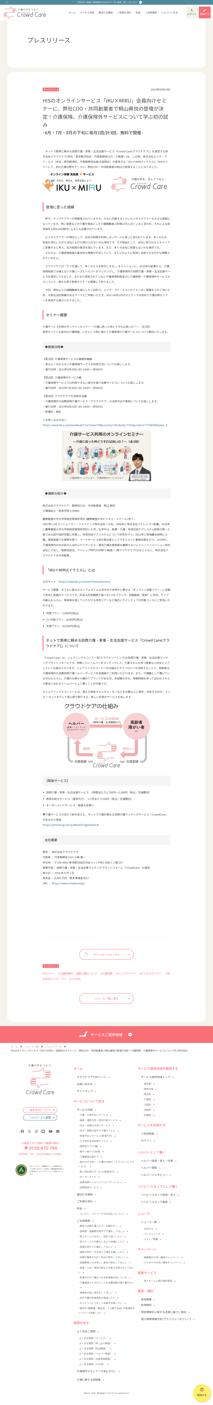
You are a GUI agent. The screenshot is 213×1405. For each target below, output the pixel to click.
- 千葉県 (146, 1099)
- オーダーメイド (87, 1177)
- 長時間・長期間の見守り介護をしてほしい (101, 1231)
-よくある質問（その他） (91, 1364)
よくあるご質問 (86, 1331)
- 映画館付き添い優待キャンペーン (160, 1257)
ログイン (192, 14)
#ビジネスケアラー (150, 973)
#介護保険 (106, 973)
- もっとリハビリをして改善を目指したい (100, 1303)
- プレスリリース (151, 1234)
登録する (204, 14)
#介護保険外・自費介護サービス (77, 973)
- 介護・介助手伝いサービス (93, 1115)
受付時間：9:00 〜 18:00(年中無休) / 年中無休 (40, 1154)
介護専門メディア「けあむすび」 (97, 1371)
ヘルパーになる (169, 12)
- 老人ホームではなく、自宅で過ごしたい (100, 1236)
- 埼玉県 (146, 1094)
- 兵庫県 (146, 1115)
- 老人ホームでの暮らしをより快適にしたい (101, 1241)
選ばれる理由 (106, 12)
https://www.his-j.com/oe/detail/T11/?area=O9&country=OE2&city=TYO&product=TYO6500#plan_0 (105, 425)
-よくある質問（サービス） (93, 1338)
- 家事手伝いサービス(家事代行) (95, 1135)
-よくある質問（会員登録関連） (95, 1359)
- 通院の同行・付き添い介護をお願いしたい (101, 1252)
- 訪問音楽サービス (88, 1187)
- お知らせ (147, 1228)
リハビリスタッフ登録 (154, 1202)
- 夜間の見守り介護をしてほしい (95, 1246)
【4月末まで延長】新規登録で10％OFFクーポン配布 (106, 2)
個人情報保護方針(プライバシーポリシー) (166, 1319)
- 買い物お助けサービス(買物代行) (96, 1171)
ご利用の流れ (124, 12)
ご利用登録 (147, 1133)
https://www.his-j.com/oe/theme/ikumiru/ (85, 581)
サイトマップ (85, 1091)
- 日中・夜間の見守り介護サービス (96, 1130)
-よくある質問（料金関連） (93, 1348)
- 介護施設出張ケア (88, 1156)
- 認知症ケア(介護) (88, 1146)
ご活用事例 (151, 12)
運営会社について (40, 1110)
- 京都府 (146, 1110)
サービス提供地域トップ (155, 1077)
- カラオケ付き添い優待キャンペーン (162, 1262)
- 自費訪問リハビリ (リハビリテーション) (100, 1182)
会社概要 (146, 1299)
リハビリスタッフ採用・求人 (158, 1195)
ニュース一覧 (31, 1046)
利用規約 (146, 1305)
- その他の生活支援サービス (93, 1141)
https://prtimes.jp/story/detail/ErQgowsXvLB (71, 825)
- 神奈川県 (147, 1089)
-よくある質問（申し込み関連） (95, 1343)
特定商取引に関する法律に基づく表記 (163, 1312)
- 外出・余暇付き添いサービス (94, 1125)
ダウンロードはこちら (106, 954)
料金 (138, 12)
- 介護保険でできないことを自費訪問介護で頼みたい (106, 1282)
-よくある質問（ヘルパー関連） (95, 1353)
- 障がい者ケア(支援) (89, 1151)
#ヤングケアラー (126, 973)
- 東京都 (146, 1083)
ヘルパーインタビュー (154, 1175)
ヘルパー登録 (149, 1167)
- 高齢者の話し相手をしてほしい (95, 1292)
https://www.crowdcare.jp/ (68, 883)
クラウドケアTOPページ (91, 1077)
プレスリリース (51, 89)
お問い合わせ (85, 1084)
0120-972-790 (41, 1148)
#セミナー (49, 973)
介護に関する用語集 (89, 1379)
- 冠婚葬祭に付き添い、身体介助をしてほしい (102, 1262)
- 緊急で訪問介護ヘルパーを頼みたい (98, 1226)
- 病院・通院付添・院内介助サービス (98, 1120)
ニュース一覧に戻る (106, 998)
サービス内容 (87, 12)
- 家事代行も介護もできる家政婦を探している (102, 1277)
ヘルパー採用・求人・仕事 (157, 1161)
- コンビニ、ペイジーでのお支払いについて (101, 1213)
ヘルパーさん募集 (40, 1117)
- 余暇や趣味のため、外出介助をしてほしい (101, 1257)
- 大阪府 (146, 1104)
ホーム (71, 12)
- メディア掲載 (150, 1239)
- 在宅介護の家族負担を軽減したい (96, 1297)
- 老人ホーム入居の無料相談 (157, 1280)
